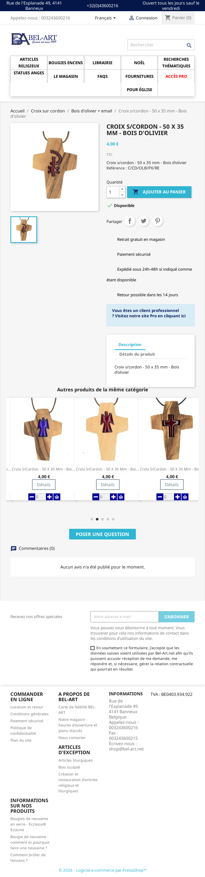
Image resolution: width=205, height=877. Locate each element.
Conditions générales (29, 713)
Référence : (117, 167)
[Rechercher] (161, 44)
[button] (92, 519)
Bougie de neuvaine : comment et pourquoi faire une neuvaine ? (29, 842)
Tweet (143, 221)
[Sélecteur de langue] (106, 18)
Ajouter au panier (159, 192)
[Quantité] (113, 192)
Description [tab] (130, 344)
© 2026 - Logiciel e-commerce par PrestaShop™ (103, 870)
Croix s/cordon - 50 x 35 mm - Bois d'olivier (44, 469)
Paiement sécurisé (26, 720)
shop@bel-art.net (126, 749)
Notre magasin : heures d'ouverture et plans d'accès (77, 725)
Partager (129, 221)
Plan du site (20, 740)
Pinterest (157, 221)
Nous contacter (72, 737)
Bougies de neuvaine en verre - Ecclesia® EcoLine (29, 824)
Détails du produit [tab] (137, 354)
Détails (44, 485)
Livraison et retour (26, 706)
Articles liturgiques (75, 760)
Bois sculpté (69, 767)
